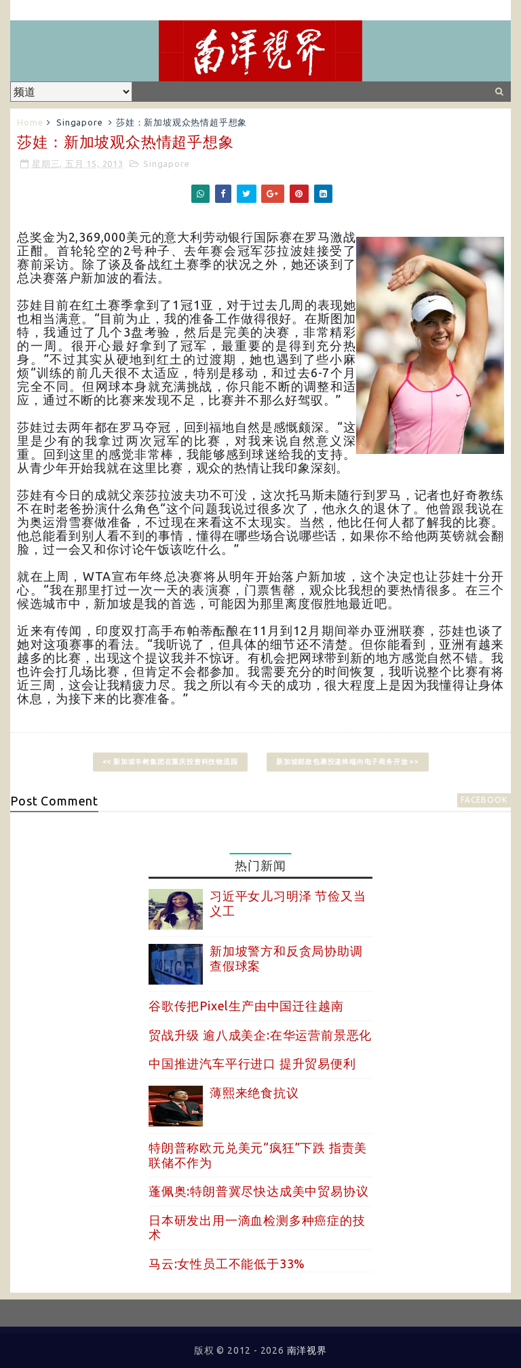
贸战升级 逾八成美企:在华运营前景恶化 (260, 1035)
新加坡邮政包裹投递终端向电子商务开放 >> (347, 761)
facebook (484, 799)
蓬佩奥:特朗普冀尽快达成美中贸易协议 (258, 1191)
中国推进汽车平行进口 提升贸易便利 (252, 1063)
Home (30, 122)
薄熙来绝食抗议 (254, 1092)
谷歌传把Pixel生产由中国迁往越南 (246, 1005)
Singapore (79, 122)
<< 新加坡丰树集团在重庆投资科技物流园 (170, 761)
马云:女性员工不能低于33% (227, 1263)
